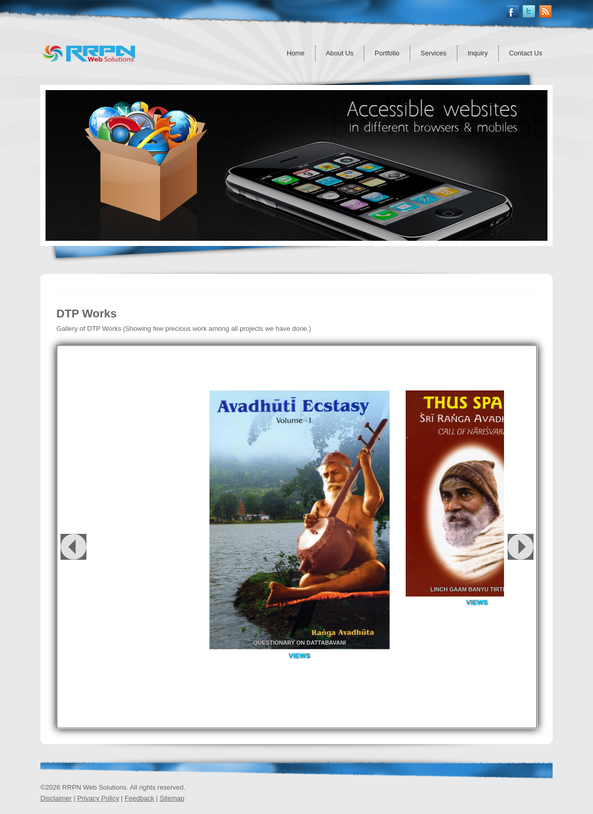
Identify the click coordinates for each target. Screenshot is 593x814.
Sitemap (172, 798)
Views (299, 656)
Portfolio (387, 53)
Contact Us (525, 53)
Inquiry (478, 53)
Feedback (139, 798)
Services (434, 53)
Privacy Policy (98, 798)
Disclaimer (56, 798)
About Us (339, 53)
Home (296, 53)
